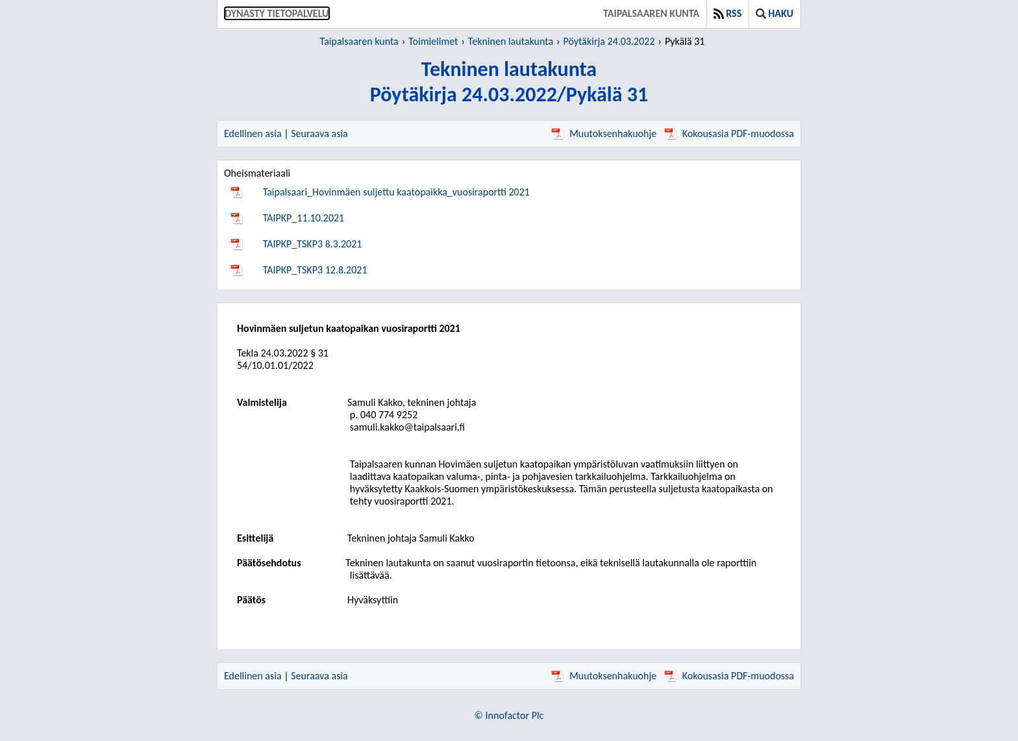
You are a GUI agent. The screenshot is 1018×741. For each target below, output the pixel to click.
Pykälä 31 (684, 41)
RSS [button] (727, 13)
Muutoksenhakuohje (603, 133)
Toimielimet (433, 41)
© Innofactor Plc (509, 715)
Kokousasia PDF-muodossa (729, 133)
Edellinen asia (253, 133)
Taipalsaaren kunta (651, 13)
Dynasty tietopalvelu (277, 13)
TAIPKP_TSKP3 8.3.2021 (312, 244)
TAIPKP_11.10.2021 (304, 218)
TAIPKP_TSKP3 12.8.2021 (315, 270)
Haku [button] (774, 13)
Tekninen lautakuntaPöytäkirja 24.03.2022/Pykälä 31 (509, 82)
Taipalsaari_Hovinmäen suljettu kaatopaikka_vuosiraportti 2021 (396, 192)
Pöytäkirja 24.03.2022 (608, 41)
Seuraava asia (319, 133)
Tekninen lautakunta (510, 41)
